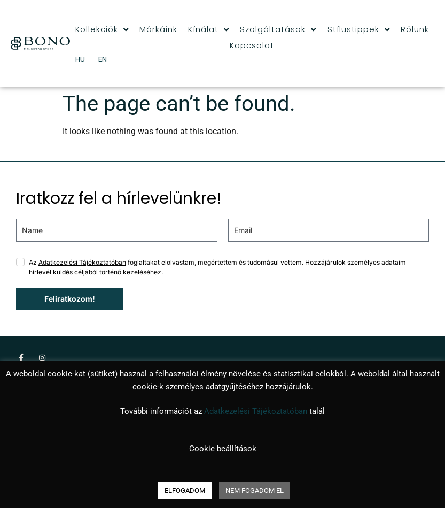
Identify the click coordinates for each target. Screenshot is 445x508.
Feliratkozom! (69, 298)
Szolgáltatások (278, 29)
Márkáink (158, 29)
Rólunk (415, 29)
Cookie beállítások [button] (222, 448)
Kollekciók (102, 29)
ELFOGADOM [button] (185, 491)
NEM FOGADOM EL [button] (254, 491)
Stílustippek (358, 29)
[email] (329, 230)
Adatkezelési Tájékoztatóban (82, 262)
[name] (116, 230)
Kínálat (208, 29)
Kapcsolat (252, 45)
